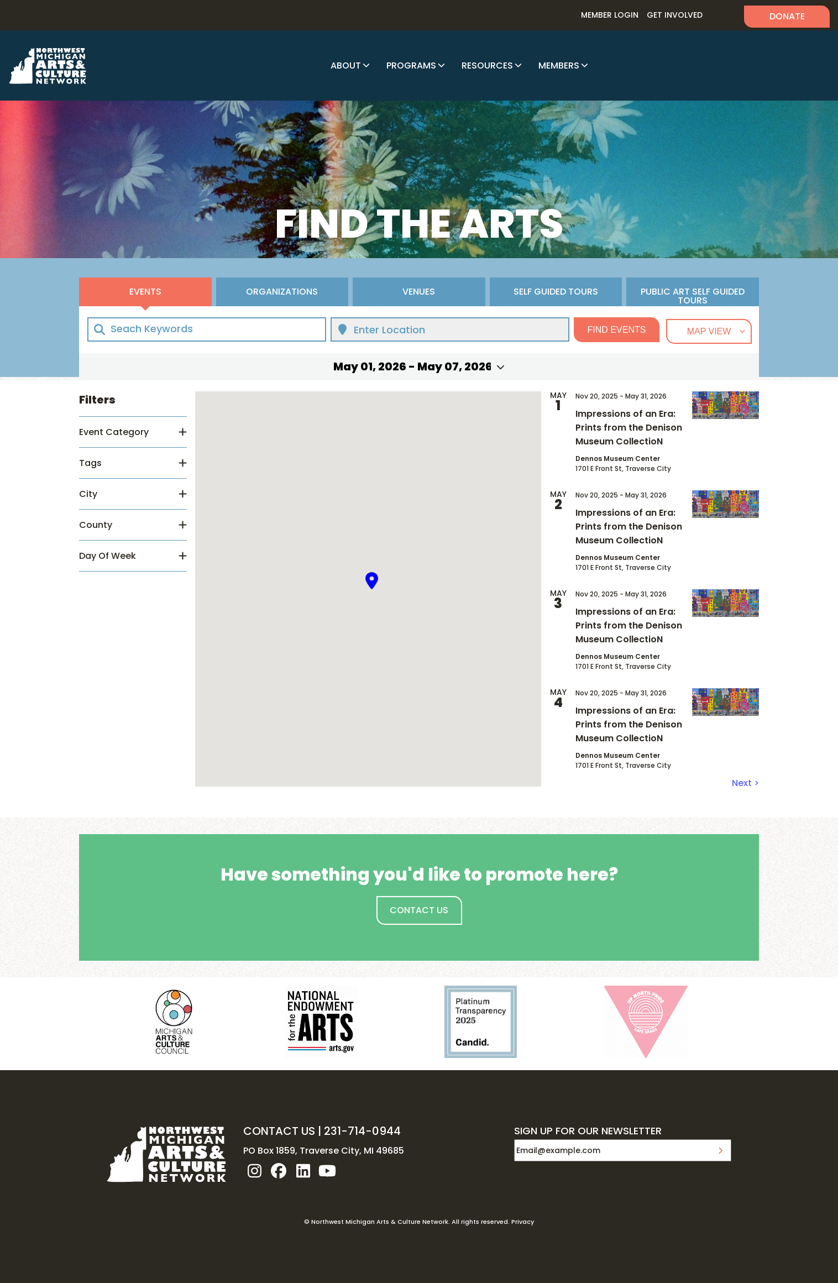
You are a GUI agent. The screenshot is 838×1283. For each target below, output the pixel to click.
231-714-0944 (362, 1131)
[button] (372, 580)
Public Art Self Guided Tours (693, 295)
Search (723, 15)
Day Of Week (107, 555)
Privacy (522, 1221)
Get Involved (675, 14)
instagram (254, 1171)
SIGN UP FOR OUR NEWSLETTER (588, 1131)
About (346, 65)
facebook (279, 1171)
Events (145, 291)
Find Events (617, 329)
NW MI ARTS (47, 66)
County (95, 525)
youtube (327, 1171)
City (88, 494)
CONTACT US (279, 1131)
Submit (720, 1150)
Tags (90, 463)
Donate (787, 16)
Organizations (282, 291)
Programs (411, 65)
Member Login (609, 14)
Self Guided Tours (556, 291)
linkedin (303, 1171)
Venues (418, 291)
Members (558, 65)
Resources (487, 65)
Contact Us (419, 910)
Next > (745, 783)
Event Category (114, 432)
